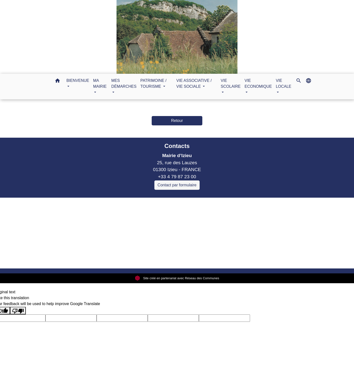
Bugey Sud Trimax (107, 243)
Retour (177, 120)
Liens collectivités (129, 203)
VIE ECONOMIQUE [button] (258, 83)
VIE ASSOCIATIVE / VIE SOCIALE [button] (194, 83)
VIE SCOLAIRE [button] (231, 83)
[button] (57, 81)
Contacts (177, 146)
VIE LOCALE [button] (283, 83)
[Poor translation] (18, 310)
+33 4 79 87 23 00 (177, 176)
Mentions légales (91, 258)
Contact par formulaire (177, 185)
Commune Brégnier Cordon (117, 222)
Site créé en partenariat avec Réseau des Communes (177, 278)
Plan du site (218, 258)
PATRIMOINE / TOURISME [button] (153, 83)
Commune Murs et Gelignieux (119, 229)
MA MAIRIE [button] (100, 83)
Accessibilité (188, 258)
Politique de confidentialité (142, 258)
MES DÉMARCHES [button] (123, 83)
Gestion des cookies (257, 258)
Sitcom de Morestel (108, 236)
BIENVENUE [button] (77, 80)
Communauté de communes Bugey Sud (129, 215)
